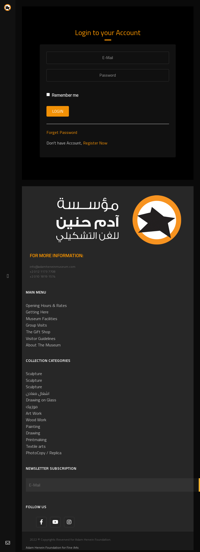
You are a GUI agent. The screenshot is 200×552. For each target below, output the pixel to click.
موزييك (32, 406)
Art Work (34, 413)
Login (57, 111)
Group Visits (36, 325)
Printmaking (36, 439)
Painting (33, 426)
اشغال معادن (38, 393)
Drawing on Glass (41, 400)
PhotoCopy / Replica (43, 453)
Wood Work (36, 420)
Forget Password (61, 132)
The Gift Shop (38, 332)
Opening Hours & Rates (46, 305)
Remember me (62, 95)
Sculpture (34, 373)
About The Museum (43, 345)
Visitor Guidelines (40, 338)
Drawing (33, 433)
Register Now (95, 143)
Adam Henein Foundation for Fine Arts (52, 547)
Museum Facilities (41, 318)
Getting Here (37, 312)
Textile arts (36, 446)
